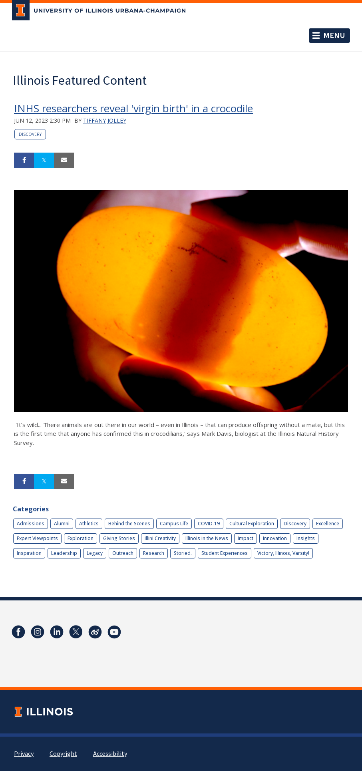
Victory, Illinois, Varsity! (283, 553)
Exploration (80, 538)
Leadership (64, 553)
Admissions (30, 523)
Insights (305, 538)
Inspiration (29, 553)
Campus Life (174, 523)
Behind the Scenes (129, 523)
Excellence (327, 523)
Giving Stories (119, 538)
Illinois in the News (206, 538)
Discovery (30, 134)
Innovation (275, 538)
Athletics (89, 523)
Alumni (62, 523)
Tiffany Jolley (104, 120)
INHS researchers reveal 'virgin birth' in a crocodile (133, 108)
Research (153, 553)
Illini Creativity (160, 538)
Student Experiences (224, 553)
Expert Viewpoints (37, 538)
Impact (245, 538)
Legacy (95, 553)
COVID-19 (209, 523)
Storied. (183, 553)
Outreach (122, 553)
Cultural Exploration (251, 523)
